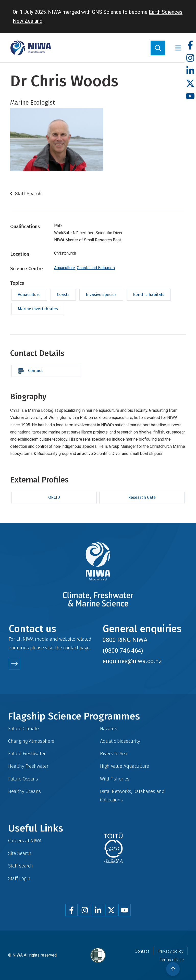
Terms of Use (172, 959)
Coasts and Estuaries (96, 267)
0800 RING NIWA (125, 639)
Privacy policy (170, 951)
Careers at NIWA (25, 840)
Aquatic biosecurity (120, 741)
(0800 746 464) (123, 650)
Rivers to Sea (113, 753)
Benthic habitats (148, 294)
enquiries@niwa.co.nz (132, 661)
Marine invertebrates (38, 308)
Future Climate (23, 728)
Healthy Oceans (24, 791)
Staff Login (19, 878)
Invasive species (101, 294)
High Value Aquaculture (124, 766)
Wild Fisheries (114, 779)
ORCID (54, 497)
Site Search (19, 853)
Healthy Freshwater (28, 766)
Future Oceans (23, 779)
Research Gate (142, 497)
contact (70, 648)
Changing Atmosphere (31, 741)
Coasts (63, 294)
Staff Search (28, 193)
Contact (35, 370)
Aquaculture (64, 267)
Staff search (20, 866)
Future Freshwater (27, 753)
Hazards (108, 728)
